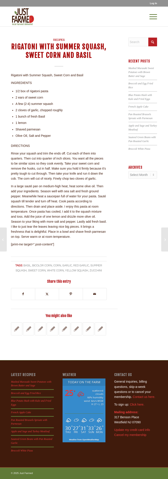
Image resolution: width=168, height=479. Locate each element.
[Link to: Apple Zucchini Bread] (100, 328)
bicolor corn (42, 265)
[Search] (142, 42)
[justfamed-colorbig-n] (23, 16)
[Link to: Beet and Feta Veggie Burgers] (16, 328)
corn (57, 265)
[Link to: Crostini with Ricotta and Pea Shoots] (88, 328)
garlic (67, 265)
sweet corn (37, 270)
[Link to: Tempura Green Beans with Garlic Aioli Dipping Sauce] (40, 328)
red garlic (81, 265)
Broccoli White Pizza (139, 148)
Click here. (137, 404)
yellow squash (76, 270)
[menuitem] (152, 3)
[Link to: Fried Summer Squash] (76, 328)
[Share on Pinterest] (71, 294)
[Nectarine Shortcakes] (3, 239)
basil (27, 265)
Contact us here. (144, 397)
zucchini (95, 270)
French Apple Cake (138, 106)
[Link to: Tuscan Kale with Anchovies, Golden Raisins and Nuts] (28, 328)
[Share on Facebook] (23, 294)
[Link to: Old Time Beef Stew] (52, 328)
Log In (153, 3)
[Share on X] (47, 294)
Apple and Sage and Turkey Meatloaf (30, 431)
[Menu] (151, 16)
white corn (55, 270)
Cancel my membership (130, 435)
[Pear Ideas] (164, 239)
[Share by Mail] (95, 294)
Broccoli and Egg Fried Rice (26, 393)
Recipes (59, 40)
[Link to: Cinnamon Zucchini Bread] (64, 328)
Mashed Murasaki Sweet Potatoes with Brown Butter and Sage (141, 72)
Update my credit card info (132, 430)
